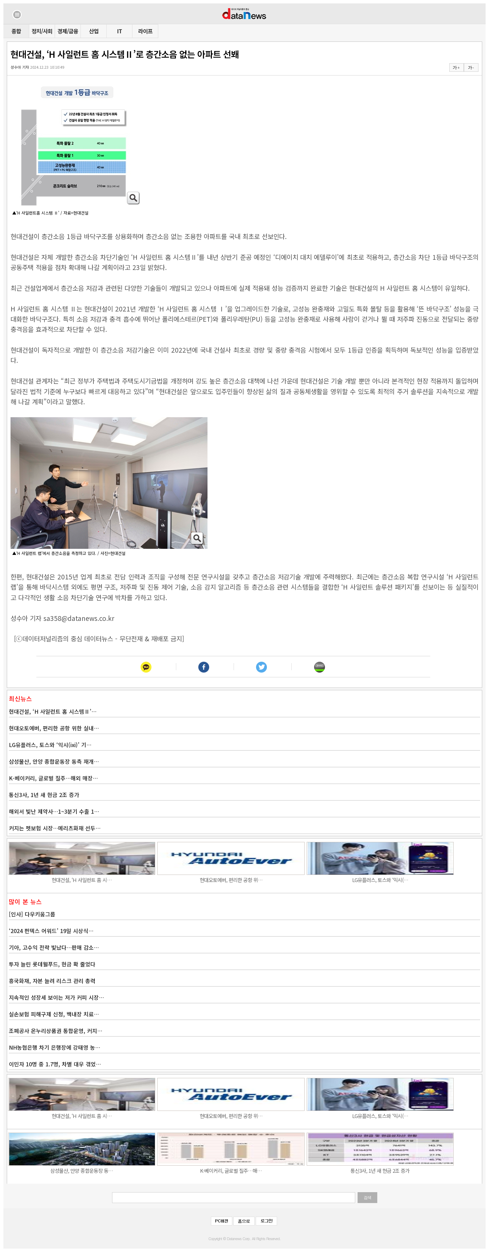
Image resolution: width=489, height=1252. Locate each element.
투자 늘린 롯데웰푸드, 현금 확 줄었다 (52, 964)
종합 (16, 31)
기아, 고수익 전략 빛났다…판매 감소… (54, 947)
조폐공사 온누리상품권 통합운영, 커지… (55, 1031)
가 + (456, 67)
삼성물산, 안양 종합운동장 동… (81, 1170)
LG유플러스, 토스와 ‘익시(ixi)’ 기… (50, 745)
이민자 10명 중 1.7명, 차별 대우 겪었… (55, 1064)
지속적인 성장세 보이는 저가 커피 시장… (56, 997)
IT (119, 31)
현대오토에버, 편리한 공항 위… (231, 880)
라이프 (145, 31)
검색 (367, 1197)
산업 (93, 31)
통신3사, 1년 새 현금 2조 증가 (44, 795)
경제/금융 (67, 31)
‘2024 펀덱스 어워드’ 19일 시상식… (51, 931)
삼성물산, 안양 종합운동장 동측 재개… (54, 761)
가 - (471, 67)
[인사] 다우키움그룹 (32, 914)
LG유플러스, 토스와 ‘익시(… (380, 880)
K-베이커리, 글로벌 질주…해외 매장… (53, 778)
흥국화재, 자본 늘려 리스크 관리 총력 (52, 981)
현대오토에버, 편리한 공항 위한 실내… (54, 728)
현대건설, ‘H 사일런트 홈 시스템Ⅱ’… (52, 711)
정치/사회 (42, 31)
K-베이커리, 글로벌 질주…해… (231, 1170)
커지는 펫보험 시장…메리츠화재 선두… (55, 828)
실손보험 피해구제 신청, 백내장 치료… (54, 1014)
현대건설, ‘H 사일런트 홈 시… (82, 880)
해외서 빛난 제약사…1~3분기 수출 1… (54, 811)
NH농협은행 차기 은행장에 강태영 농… (54, 1047)
